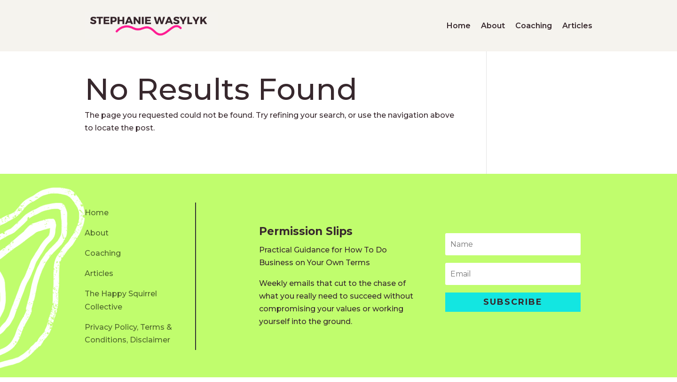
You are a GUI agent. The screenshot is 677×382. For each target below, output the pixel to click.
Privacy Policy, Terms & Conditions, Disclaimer (128, 338)
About (493, 25)
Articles (577, 25)
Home (459, 25)
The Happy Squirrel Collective (121, 305)
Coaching (533, 25)
